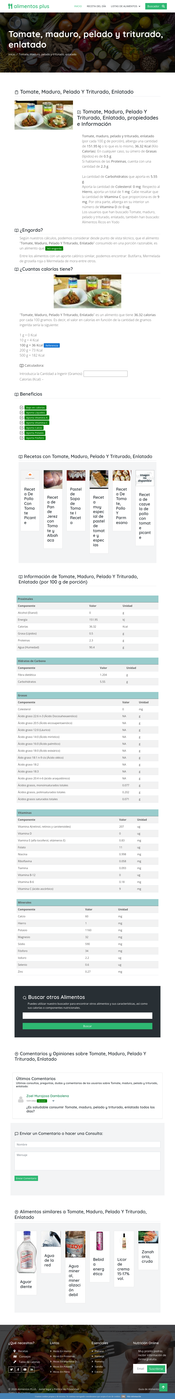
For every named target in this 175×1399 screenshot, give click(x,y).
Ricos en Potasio (62, 1366)
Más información (134, 1396)
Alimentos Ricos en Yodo (100, 222)
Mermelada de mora (62, 261)
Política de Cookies (19, 1393)
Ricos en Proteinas (64, 1356)
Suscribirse (156, 1369)
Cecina (99, 1371)
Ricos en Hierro (62, 1351)
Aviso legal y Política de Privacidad (59, 1389)
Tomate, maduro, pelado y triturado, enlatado (48, 54)
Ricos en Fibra (61, 1371)
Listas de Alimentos (124, 6)
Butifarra (134, 256)
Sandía (99, 1366)
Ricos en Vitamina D (65, 1361)
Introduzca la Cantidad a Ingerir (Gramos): (51, 373)
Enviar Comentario (26, 1178)
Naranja (99, 1356)
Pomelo (99, 1361)
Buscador (156, 6)
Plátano (99, 1351)
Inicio (78, 6)
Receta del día (96, 6)
